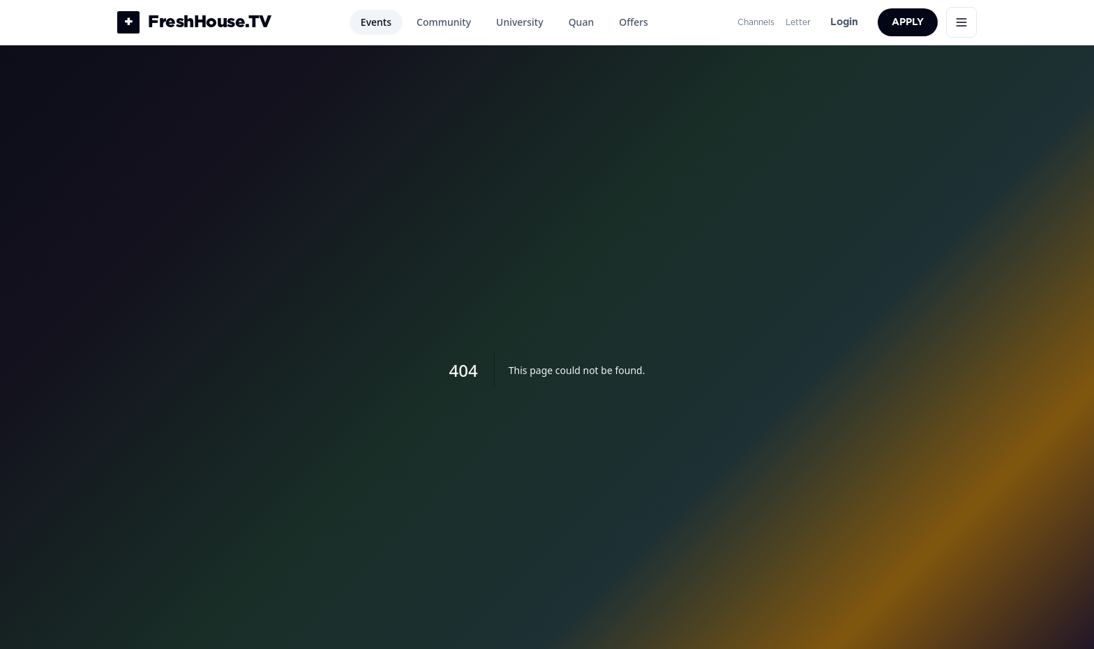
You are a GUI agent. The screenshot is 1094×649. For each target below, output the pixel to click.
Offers (633, 22)
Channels (755, 22)
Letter (798, 22)
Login (844, 22)
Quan (581, 22)
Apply (908, 22)
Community (444, 22)
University (520, 22)
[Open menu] (961, 22)
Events (376, 22)
